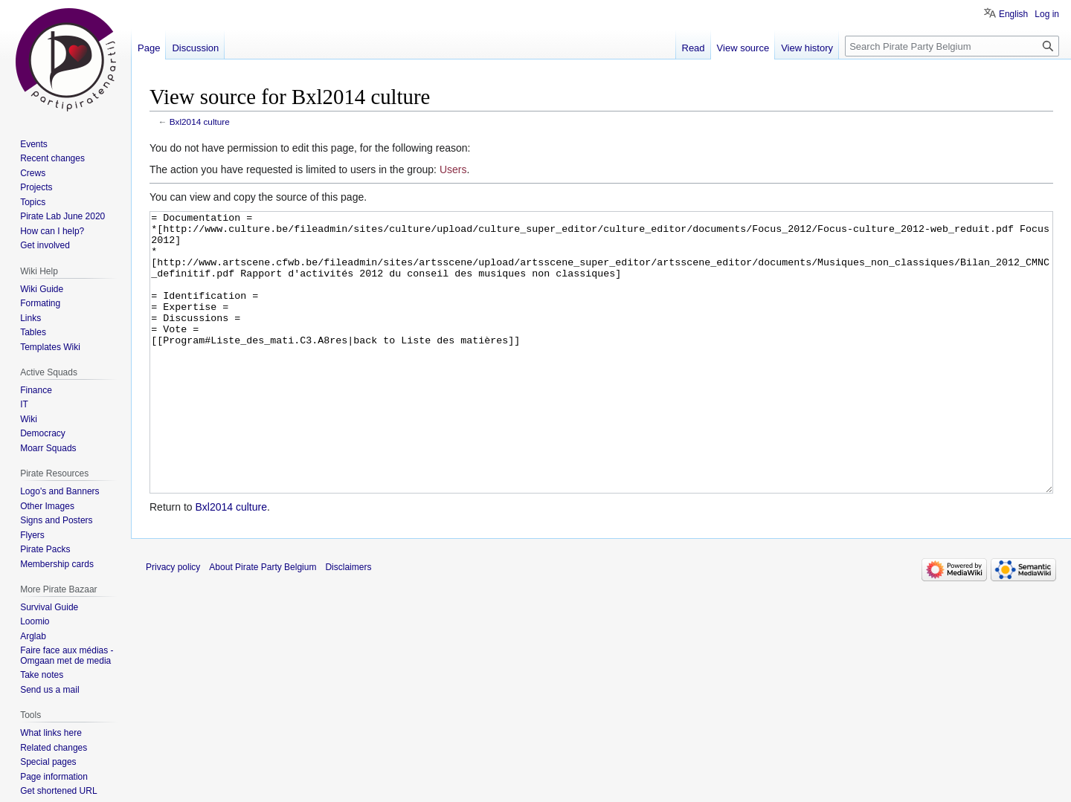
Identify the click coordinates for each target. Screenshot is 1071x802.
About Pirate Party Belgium (262, 623)
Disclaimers (348, 623)
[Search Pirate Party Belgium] (952, 46)
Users (453, 169)
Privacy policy (173, 623)
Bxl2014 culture (200, 121)
